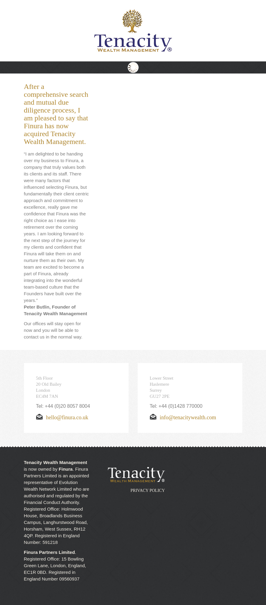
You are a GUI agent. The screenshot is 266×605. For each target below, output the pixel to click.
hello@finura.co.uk (62, 417)
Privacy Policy (147, 490)
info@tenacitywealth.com (183, 417)
